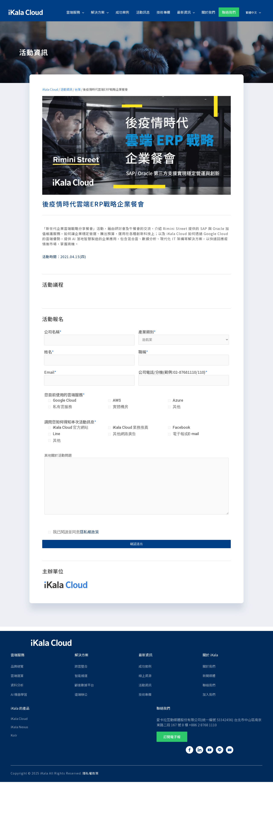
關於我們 (209, 666)
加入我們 (209, 694)
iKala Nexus (19, 727)
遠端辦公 (81, 694)
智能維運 (81, 675)
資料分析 (17, 685)
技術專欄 (145, 694)
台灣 (78, 89)
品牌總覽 (17, 666)
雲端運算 (17, 675)
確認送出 (136, 544)
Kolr (14, 735)
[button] (172, 737)
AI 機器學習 (19, 694)
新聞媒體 (209, 675)
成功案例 (145, 666)
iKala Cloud (50, 89)
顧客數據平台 (84, 685)
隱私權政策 (89, 532)
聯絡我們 (209, 685)
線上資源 (145, 675)
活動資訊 (66, 89)
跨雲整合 (81, 666)
